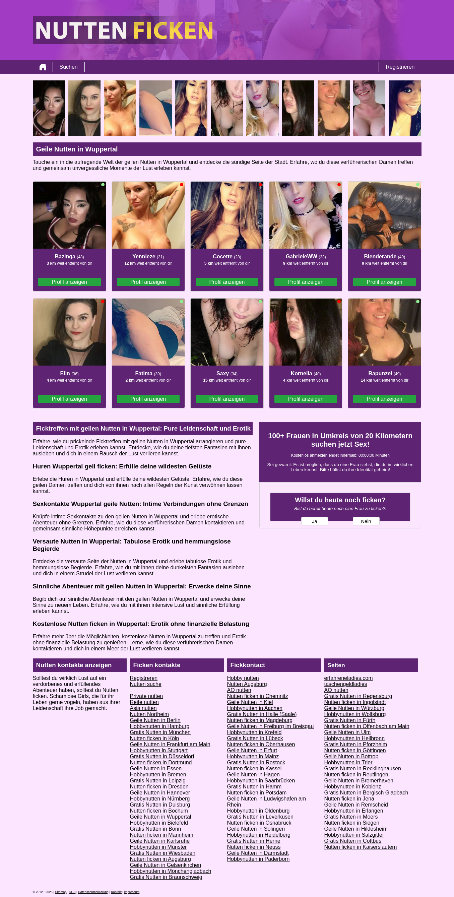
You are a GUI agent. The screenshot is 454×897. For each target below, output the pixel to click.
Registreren (144, 678)
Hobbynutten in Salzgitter (354, 835)
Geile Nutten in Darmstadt (258, 853)
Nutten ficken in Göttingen (355, 750)
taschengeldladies (345, 684)
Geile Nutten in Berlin (155, 720)
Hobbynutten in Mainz (253, 756)
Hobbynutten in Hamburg (160, 726)
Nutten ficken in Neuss (254, 847)
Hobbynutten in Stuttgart (159, 750)
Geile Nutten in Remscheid (356, 805)
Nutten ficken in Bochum (159, 811)
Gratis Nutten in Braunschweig (166, 877)
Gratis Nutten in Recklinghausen (362, 768)
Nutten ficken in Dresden (159, 786)
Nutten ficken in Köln (154, 738)
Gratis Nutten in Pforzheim (355, 744)
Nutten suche (145, 684)
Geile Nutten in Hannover (160, 792)
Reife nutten (144, 702)
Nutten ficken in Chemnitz (257, 696)
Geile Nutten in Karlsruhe (160, 841)
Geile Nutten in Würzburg (354, 708)
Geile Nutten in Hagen (253, 774)
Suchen (69, 67)
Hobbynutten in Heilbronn (354, 738)
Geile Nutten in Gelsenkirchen (165, 865)
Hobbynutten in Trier (348, 762)
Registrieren (400, 67)
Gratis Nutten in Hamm (254, 786)
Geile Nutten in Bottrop (351, 756)
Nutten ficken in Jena (349, 799)
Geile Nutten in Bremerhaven (358, 780)
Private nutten (146, 696)
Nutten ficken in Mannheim (161, 835)
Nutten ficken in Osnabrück (259, 823)
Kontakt (116, 892)
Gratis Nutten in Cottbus (353, 841)
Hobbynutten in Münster (158, 847)
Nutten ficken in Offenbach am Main (366, 726)
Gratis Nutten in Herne (253, 841)
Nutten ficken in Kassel (254, 768)
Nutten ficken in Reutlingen (356, 774)
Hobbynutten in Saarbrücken (261, 780)
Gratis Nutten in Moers (351, 817)
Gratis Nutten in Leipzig (158, 780)
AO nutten (239, 690)
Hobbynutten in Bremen (158, 774)
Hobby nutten (243, 678)
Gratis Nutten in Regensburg (358, 696)
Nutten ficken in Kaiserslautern (360, 847)
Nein (366, 521)
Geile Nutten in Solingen (256, 829)
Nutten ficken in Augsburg (160, 859)
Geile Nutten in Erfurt (252, 750)
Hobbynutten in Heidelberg (258, 835)
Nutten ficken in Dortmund (161, 762)
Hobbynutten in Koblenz (352, 786)
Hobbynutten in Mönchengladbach (170, 871)
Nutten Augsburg (247, 684)
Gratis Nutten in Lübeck (255, 738)
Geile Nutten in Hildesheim (356, 829)
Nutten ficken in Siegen (352, 823)
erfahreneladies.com (348, 678)
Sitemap (60, 892)
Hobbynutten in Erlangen (353, 811)
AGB (72, 892)
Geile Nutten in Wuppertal (160, 817)
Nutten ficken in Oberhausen (261, 744)
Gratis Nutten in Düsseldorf (162, 756)
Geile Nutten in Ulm (347, 732)
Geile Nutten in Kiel (250, 702)
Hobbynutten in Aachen (254, 708)
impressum (132, 892)
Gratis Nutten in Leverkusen (260, 817)
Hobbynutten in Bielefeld (159, 823)
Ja (314, 521)
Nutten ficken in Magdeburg (260, 720)
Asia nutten (143, 708)
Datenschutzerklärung (93, 892)
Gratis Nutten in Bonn (155, 829)
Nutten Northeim (149, 714)
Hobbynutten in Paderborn (258, 859)
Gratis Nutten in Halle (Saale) (262, 714)
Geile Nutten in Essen (156, 768)
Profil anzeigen (69, 282)
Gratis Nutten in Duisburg (160, 805)
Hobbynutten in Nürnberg (160, 799)
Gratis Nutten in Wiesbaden (163, 853)
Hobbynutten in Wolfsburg (355, 714)
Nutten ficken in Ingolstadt (355, 702)
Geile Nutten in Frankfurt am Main (170, 744)
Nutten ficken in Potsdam (257, 792)
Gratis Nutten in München (160, 732)
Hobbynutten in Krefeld (254, 732)
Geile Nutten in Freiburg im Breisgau (270, 726)
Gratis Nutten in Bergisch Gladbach (366, 792)
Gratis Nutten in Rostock (256, 762)
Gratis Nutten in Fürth (350, 720)
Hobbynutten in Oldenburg (258, 811)
